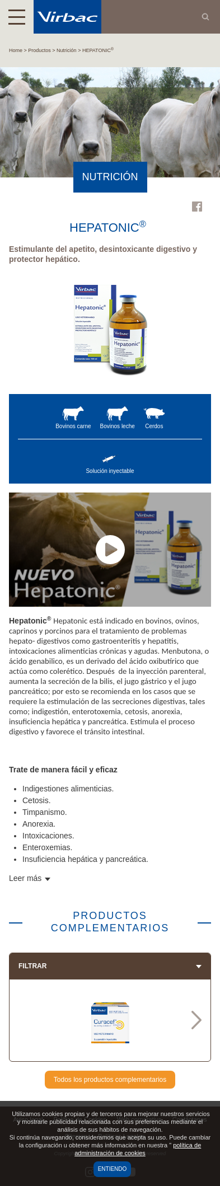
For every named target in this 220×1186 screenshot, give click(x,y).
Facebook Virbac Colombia (197, 206)
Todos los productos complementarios (110, 1080)
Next (196, 1020)
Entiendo (112, 1169)
